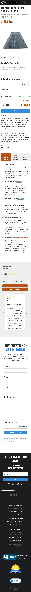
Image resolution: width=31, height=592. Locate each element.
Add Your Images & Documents (11, 79)
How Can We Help (9, 397)
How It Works (15, 502)
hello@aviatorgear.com (9, 441)
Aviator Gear (7, 587)
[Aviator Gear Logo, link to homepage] (3, 2)
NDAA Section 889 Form (15, 511)
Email (6, 387)
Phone (6, 377)
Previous (3, 312)
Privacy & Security (24, 587)
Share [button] (10, 325)
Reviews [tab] (5, 281)
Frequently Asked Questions (15, 508)
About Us (15, 499)
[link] (15, 581)
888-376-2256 (15, 530)
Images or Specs (10, 422)
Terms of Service (11, 438)
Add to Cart (15, 111)
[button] (17, 328)
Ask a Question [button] (15, 289)
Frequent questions (15, 158)
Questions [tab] (16, 281)
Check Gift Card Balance (15, 524)
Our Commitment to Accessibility (15, 521)
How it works (6, 158)
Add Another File (6, 90)
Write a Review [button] (16, 286)
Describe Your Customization (10, 63)
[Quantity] (13, 57)
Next (27, 312)
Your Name (8, 366)
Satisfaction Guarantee (15, 505)
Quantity (3, 58)
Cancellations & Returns (15, 515)
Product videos (25, 158)
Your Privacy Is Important (15, 518)
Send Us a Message (15, 540)
